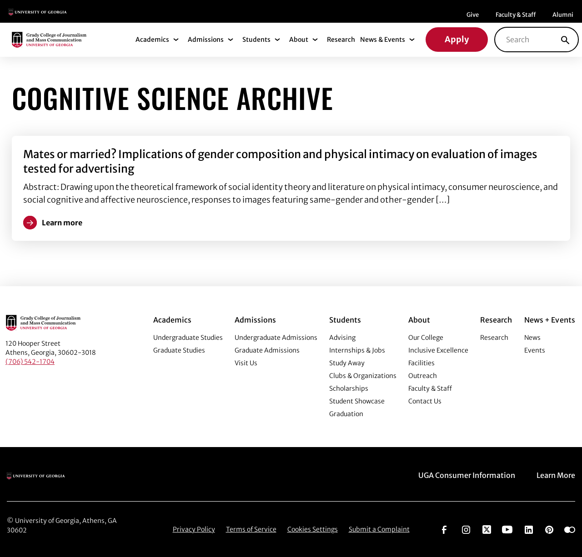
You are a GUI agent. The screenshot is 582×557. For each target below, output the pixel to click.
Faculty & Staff (516, 15)
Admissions (206, 39)
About (298, 39)
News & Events (382, 39)
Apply (457, 39)
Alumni (562, 15)
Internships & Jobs (357, 350)
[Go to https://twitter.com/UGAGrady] (486, 528)
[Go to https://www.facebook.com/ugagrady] (444, 528)
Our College (425, 337)
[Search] (565, 40)
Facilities (421, 363)
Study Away (347, 363)
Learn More (556, 475)
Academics (152, 39)
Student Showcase (357, 401)
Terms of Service (251, 529)
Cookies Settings (312, 529)
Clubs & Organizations (362, 376)
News (532, 337)
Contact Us (425, 401)
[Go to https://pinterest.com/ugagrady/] (549, 528)
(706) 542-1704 (30, 362)
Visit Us (246, 363)
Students (256, 39)
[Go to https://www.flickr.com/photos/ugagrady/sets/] (569, 528)
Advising (342, 337)
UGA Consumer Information (466, 475)
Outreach (422, 376)
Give (473, 15)
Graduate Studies (179, 350)
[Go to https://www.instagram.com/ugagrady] (466, 528)
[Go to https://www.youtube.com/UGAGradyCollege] (507, 528)
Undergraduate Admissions (276, 337)
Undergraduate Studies (188, 337)
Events (534, 350)
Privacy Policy (194, 529)
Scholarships (348, 388)
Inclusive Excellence (438, 350)
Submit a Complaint (379, 529)
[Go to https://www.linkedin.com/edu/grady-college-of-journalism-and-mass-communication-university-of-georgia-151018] (528, 528)
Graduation (346, 414)
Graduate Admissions (267, 350)
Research (341, 39)
